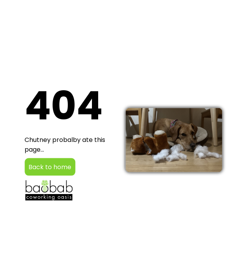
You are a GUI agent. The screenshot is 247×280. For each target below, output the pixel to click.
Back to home (49, 167)
